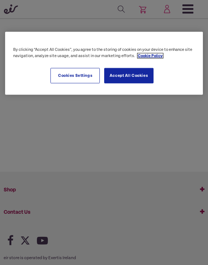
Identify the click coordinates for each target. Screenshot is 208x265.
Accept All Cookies (129, 75)
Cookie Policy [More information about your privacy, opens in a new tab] (150, 55)
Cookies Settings (75, 75)
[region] (104, 62)
